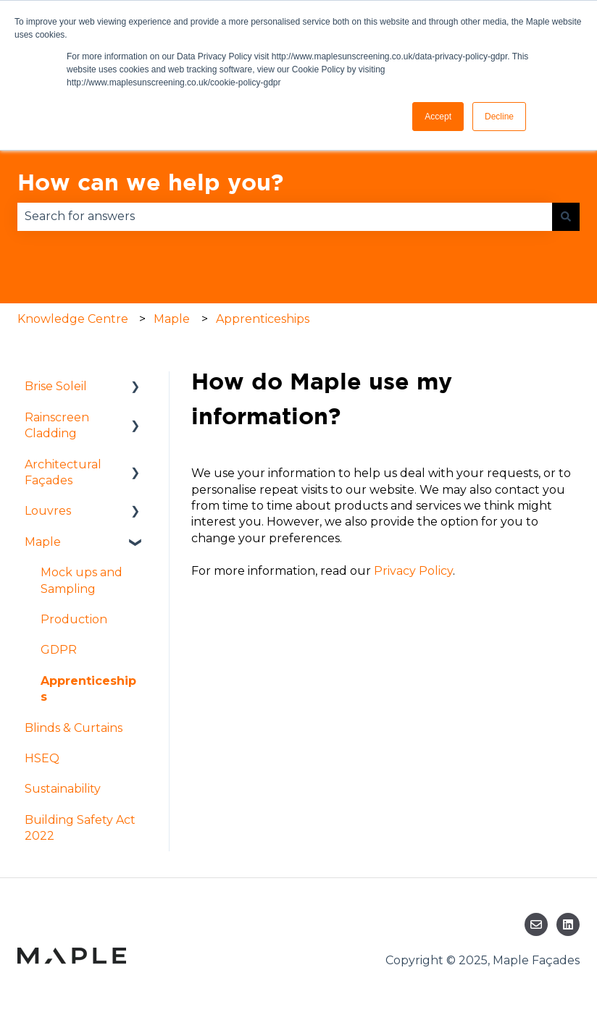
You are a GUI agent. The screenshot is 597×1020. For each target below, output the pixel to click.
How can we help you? (150, 182)
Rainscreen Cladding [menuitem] (57, 425)
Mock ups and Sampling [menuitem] (81, 580)
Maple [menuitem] (43, 542)
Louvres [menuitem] (48, 511)
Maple (172, 319)
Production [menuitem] (74, 619)
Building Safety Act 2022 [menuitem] (80, 828)
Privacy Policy (413, 571)
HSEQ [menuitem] (42, 758)
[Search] (566, 216)
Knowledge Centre (72, 319)
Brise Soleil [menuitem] (56, 386)
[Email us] (536, 924)
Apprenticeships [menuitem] (88, 689)
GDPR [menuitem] (59, 650)
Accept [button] (438, 116)
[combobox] (284, 216)
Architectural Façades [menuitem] (63, 472)
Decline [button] (499, 116)
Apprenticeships (262, 319)
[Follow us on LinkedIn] (568, 924)
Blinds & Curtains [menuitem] (73, 728)
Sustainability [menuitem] (63, 789)
